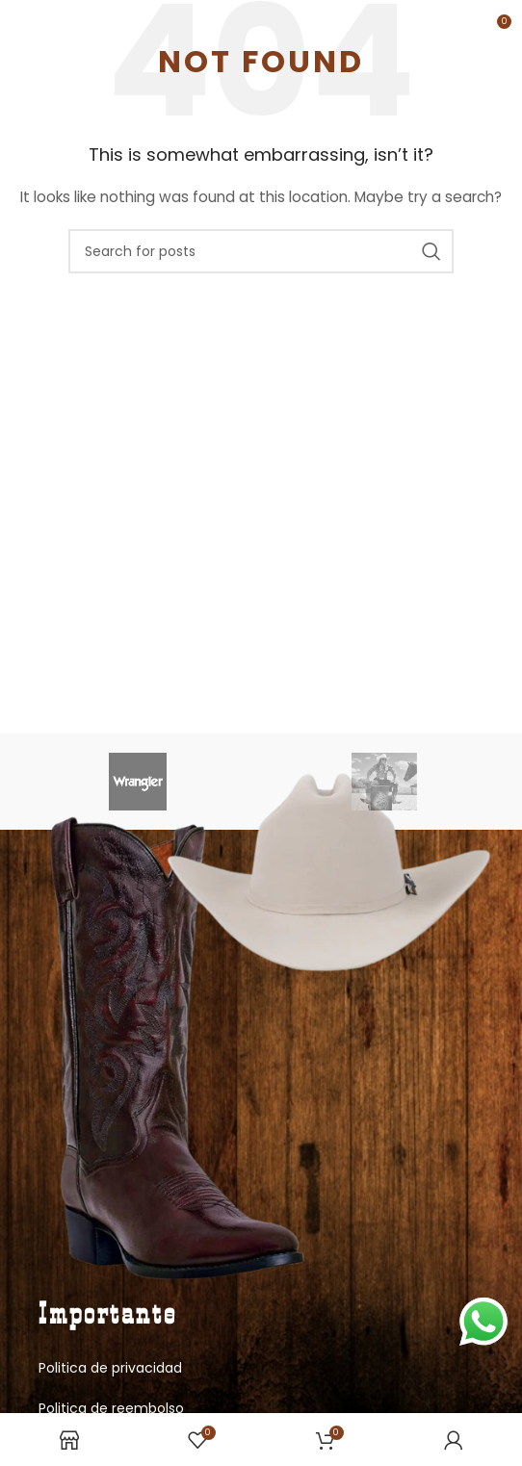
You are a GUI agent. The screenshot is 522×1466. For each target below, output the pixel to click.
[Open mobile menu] (47, 29)
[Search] (261, 251)
